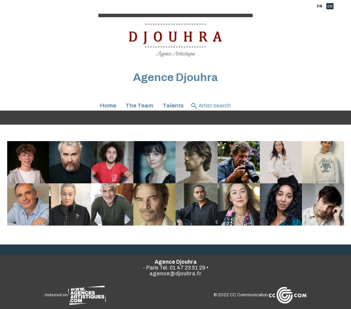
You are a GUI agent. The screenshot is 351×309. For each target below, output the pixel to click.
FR (319, 6)
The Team (139, 105)
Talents (173, 105)
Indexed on (75, 295)
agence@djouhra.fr (175, 273)
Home (108, 105)
